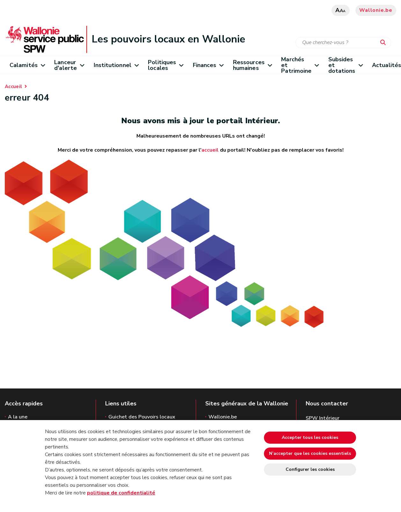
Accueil (13, 86)
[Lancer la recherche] (384, 43)
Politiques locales (165, 65)
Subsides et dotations (345, 65)
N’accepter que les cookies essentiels (310, 453)
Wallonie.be (375, 10)
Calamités (27, 65)
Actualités (386, 65)
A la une (17, 417)
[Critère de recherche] (343, 42)
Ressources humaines (252, 65)
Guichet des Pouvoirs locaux (141, 417)
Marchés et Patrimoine (299, 65)
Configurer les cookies (310, 469)
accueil (210, 150)
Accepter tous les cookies (310, 437)
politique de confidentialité (121, 492)
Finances (208, 65)
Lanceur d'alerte (69, 65)
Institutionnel (116, 65)
